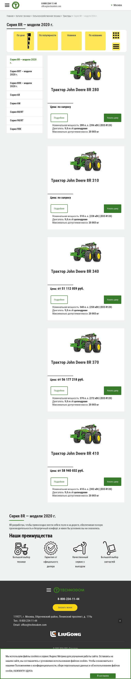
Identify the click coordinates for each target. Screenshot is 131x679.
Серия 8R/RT (16, 111)
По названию (95, 35)
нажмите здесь (23, 670)
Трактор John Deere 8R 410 (75, 453)
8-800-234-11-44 (68, 599)
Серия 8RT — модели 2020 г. (21, 73)
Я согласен (103, 675)
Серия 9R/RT (16, 120)
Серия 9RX (15, 129)
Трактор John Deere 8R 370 (75, 362)
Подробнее (59, 118)
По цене (24, 41)
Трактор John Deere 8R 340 (75, 271)
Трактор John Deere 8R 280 (75, 89)
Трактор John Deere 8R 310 (75, 180)
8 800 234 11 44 (49, 3)
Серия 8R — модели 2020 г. (23, 61)
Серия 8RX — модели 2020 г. (21, 85)
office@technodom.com (51, 6)
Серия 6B (15, 94)
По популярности (47, 35)
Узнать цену (112, 118)
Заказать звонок (65, 607)
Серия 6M (15, 103)
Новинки (71, 35)
